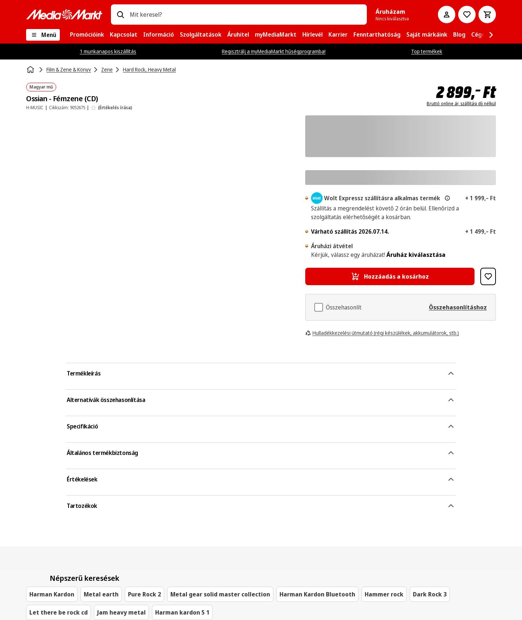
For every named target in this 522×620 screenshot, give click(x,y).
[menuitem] (87, 35)
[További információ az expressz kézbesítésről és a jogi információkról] (447, 198)
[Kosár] (487, 14)
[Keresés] (120, 14)
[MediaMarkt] (64, 14)
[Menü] (43, 35)
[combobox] (245, 14)
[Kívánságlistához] (467, 14)
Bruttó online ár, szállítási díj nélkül (461, 104)
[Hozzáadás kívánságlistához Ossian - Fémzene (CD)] (488, 276)
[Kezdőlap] (31, 69)
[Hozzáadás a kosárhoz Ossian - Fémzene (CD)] (390, 276)
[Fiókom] (446, 14)
